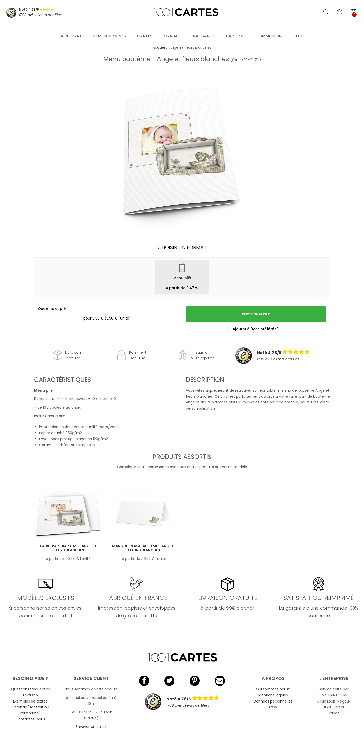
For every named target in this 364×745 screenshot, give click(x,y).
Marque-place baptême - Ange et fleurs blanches (144, 548)
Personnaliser (256, 314)
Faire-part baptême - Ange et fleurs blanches (68, 548)
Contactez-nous (30, 719)
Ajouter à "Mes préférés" (252, 328)
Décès (299, 29)
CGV (273, 707)
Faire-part (70, 29)
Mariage (173, 29)
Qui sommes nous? (273, 689)
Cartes (144, 29)
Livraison (30, 695)
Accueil (159, 47)
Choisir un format (182, 247)
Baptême (235, 29)
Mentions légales (273, 695)
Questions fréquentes (30, 689)
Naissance (204, 29)
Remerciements (109, 29)
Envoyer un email (91, 726)
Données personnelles (273, 701)
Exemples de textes (30, 701)
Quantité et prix (52, 308)
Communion (269, 29)
